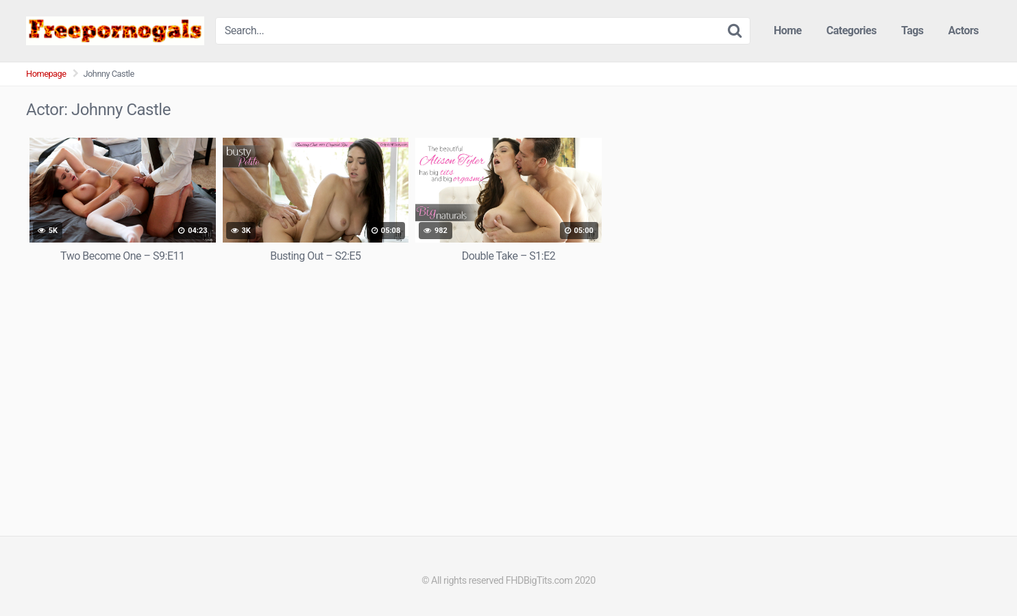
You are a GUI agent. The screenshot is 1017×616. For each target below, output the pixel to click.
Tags (912, 30)
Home (788, 30)
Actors (963, 30)
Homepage (46, 74)
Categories (851, 30)
